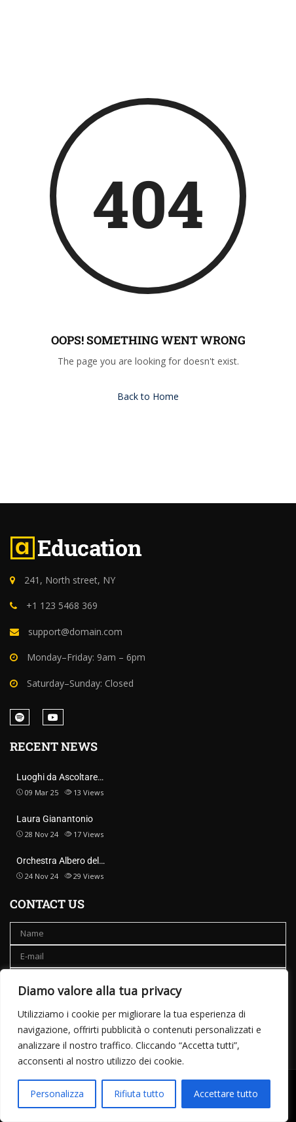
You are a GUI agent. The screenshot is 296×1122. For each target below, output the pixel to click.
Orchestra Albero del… (60, 860)
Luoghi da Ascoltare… (59, 777)
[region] (144, 1045)
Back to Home (148, 396)
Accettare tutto (226, 1093)
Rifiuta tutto (139, 1093)
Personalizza (57, 1093)
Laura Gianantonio (54, 819)
